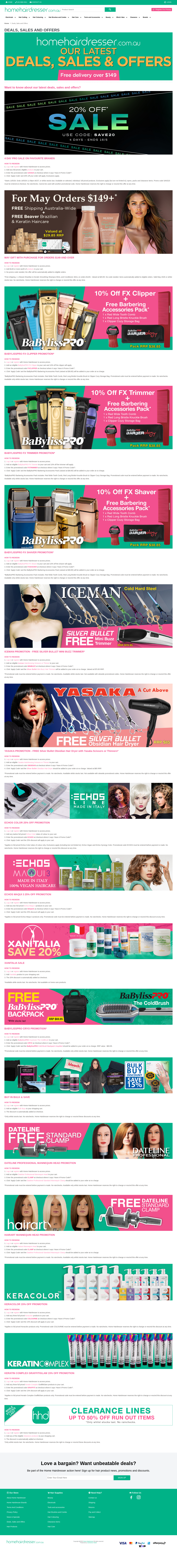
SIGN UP (122, 1478)
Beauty (108, 17)
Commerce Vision (92, 1542)
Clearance (133, 17)
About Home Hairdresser (16, 1498)
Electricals (9, 17)
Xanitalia (13, 974)
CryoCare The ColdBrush (33, 1040)
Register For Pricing (163, 9)
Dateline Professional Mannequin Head (33, 1174)
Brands (145, 17)
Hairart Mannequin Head (27, 1246)
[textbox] (83, 9)
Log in (8, 167)
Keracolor (29, 1316)
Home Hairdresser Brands (17, 1503)
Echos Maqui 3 (30, 906)
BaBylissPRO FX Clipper (27, 365)
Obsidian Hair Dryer (39, 768)
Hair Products (12, 1527)
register (16, 167)
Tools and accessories (56, 1507)
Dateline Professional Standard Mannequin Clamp (46, 1181)
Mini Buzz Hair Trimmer (41, 669)
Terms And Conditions (15, 1507)
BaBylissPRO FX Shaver (27, 564)
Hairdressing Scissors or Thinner (33, 663)
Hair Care (75, 17)
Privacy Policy (12, 1512)
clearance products (31, 1436)
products (30, 170)
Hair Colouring (38, 17)
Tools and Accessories (92, 17)
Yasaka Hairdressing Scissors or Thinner (33, 762)
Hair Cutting (23, 17)
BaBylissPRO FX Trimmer (28, 465)
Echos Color (31, 834)
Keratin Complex (31, 1385)
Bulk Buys (22, 1109)
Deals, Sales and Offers (16, 1522)
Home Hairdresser (88, 1541)
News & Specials (13, 1517)
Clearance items (54, 1522)
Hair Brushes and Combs (57, 17)
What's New (120, 17)
